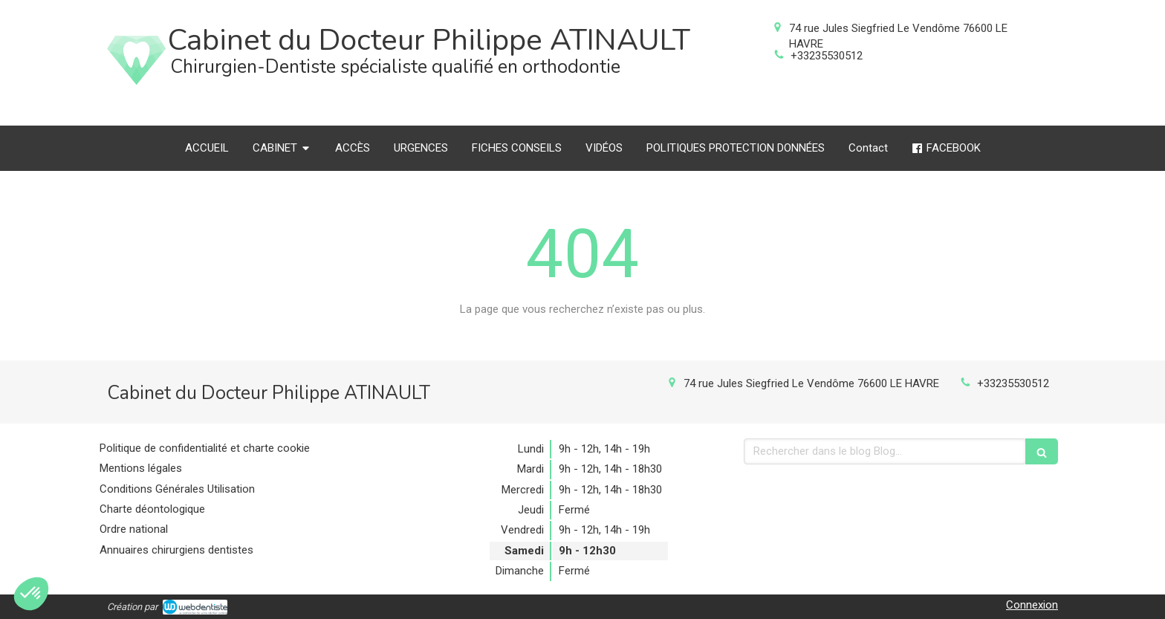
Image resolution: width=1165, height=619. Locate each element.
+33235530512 (827, 55)
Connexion (1032, 605)
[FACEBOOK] (946, 148)
